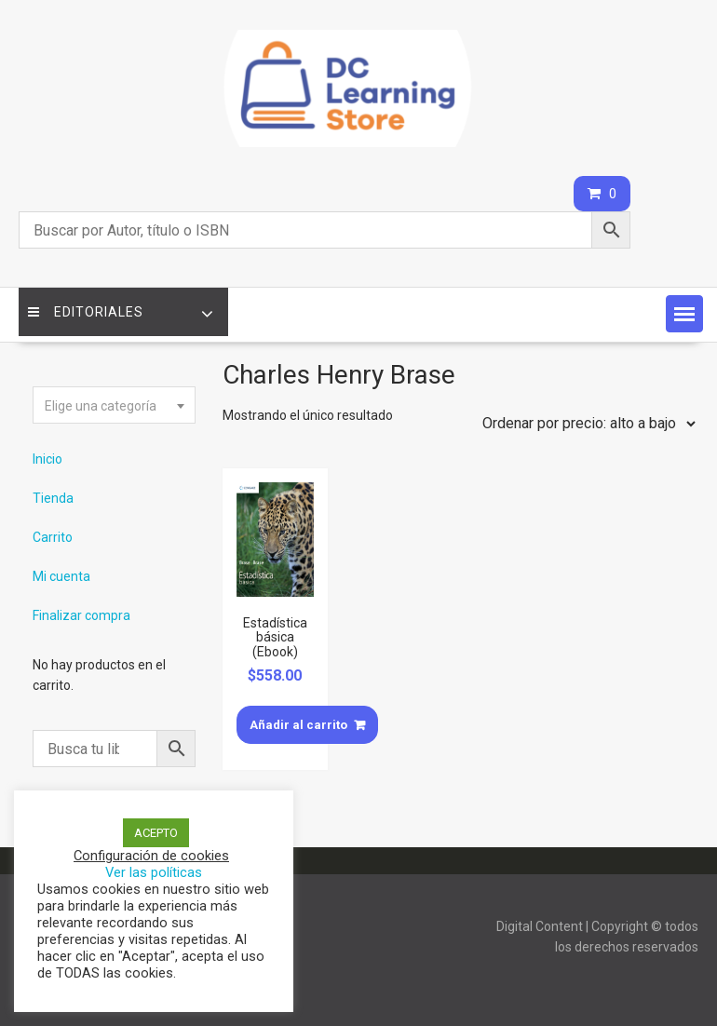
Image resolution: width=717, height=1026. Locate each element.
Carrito (53, 537)
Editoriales (85, 311)
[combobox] (114, 405)
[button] (684, 313)
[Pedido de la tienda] (584, 423)
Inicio (47, 459)
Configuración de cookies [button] (151, 855)
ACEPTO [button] (156, 833)
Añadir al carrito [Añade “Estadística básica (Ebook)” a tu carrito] (298, 725)
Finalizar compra (81, 615)
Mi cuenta (61, 576)
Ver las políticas (153, 872)
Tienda (53, 498)
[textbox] (114, 406)
